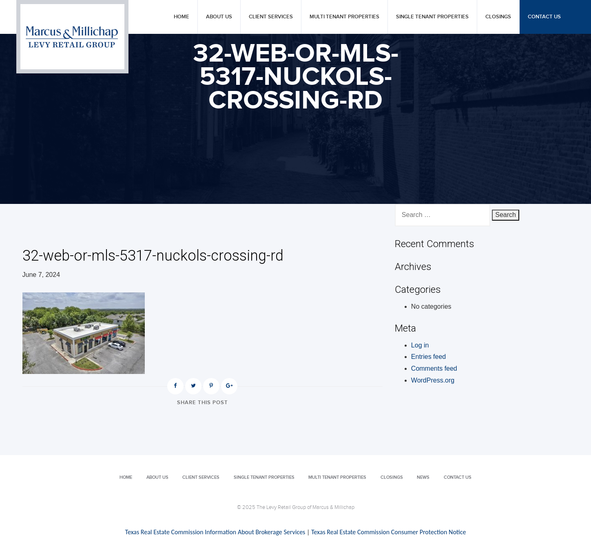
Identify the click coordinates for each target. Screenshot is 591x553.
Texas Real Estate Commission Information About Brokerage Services (215, 532)
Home (181, 17)
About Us (219, 17)
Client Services (271, 17)
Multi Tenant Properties (344, 17)
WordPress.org (432, 380)
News (423, 477)
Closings (498, 17)
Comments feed (434, 368)
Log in (420, 345)
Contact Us (544, 17)
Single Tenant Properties (432, 17)
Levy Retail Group (72, 36)
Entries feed (428, 356)
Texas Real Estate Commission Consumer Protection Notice (388, 532)
